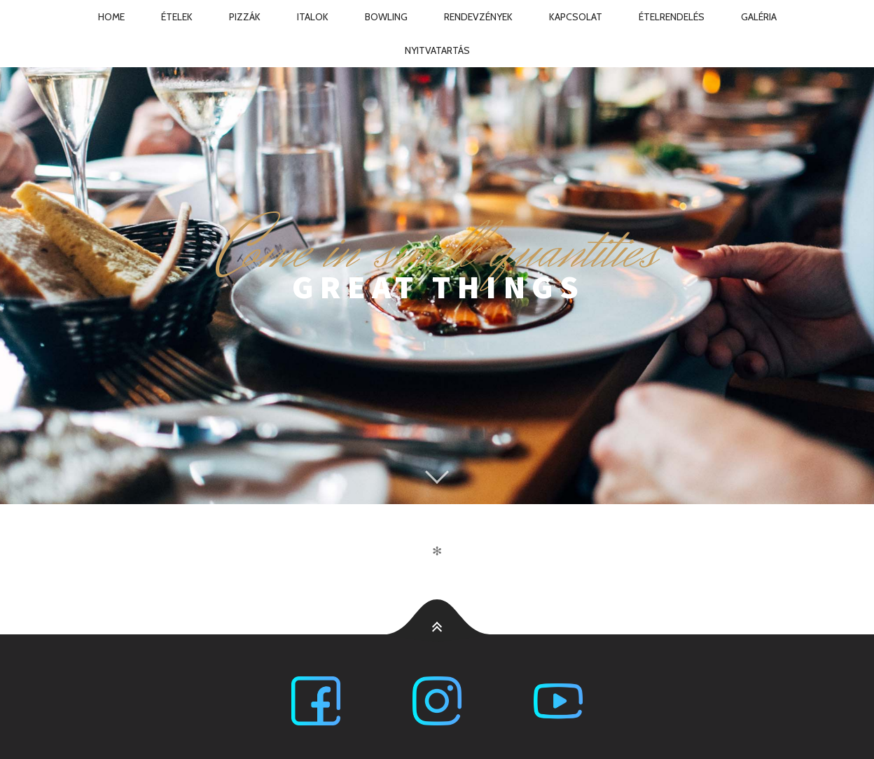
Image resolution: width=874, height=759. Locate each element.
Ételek (177, 17)
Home (111, 17)
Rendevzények (478, 17)
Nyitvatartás (437, 50)
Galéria (759, 17)
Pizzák (245, 17)
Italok (312, 17)
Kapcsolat (575, 17)
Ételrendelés (672, 17)
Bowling (386, 17)
